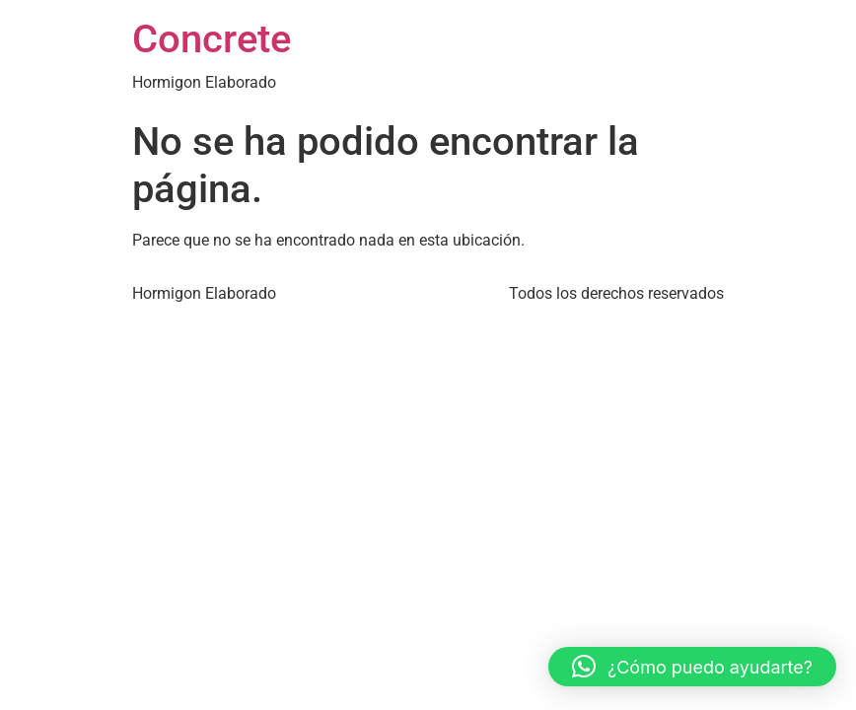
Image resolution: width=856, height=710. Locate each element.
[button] (692, 666)
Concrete (211, 39)
